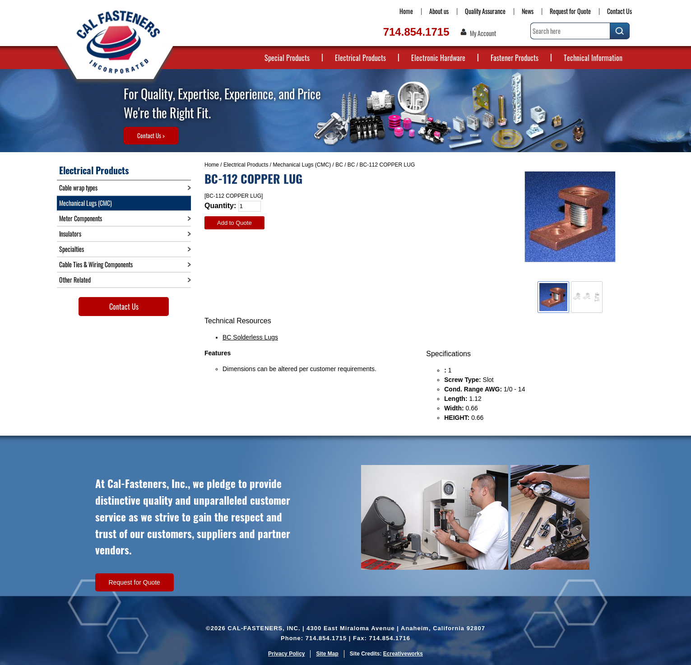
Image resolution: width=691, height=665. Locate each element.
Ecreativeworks (403, 654)
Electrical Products (360, 57)
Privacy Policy (286, 654)
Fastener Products (514, 57)
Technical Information (593, 57)
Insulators (70, 233)
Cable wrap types (78, 187)
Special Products (287, 57)
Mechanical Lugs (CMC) (302, 165)
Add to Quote (234, 222)
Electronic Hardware (438, 57)
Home (406, 11)
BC (339, 165)
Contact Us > (151, 135)
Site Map (327, 654)
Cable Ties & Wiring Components (96, 264)
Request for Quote (570, 11)
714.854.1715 (416, 32)
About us (439, 11)
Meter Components (80, 218)
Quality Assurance (485, 11)
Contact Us (619, 11)
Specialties (71, 249)
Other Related (75, 279)
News (527, 11)
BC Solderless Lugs (250, 337)
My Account (483, 33)
